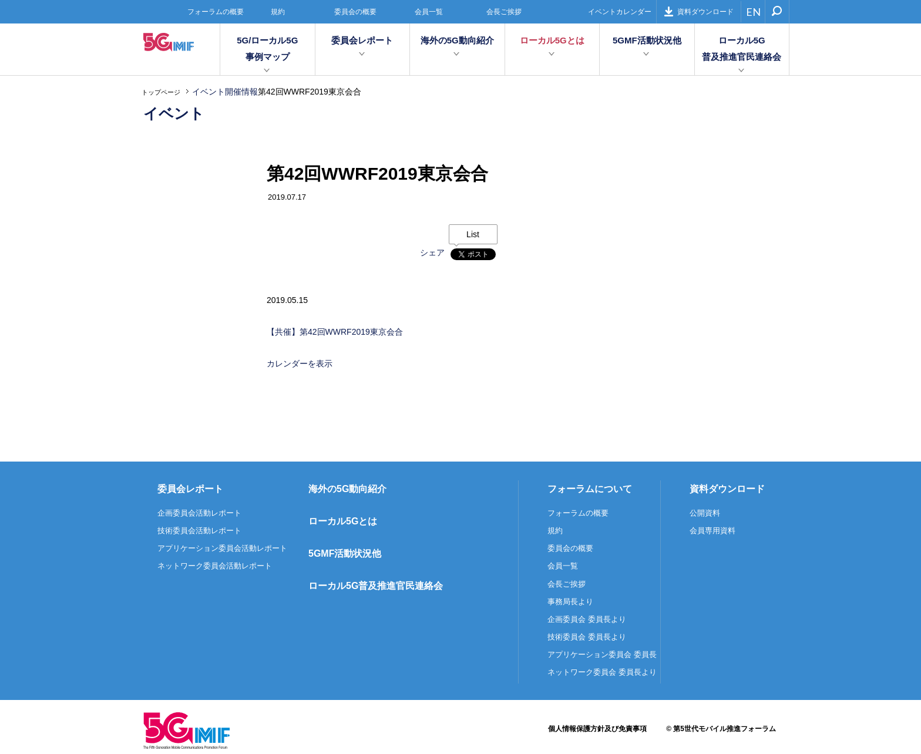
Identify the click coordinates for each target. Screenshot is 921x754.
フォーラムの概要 (215, 12)
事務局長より (570, 601)
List (472, 234)
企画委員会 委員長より (586, 619)
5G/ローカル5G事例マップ (267, 48)
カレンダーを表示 (299, 363)
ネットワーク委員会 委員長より (602, 672)
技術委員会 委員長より (586, 636)
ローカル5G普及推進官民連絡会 (741, 48)
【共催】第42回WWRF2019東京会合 (335, 331)
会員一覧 (429, 12)
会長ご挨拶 (504, 12)
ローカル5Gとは (552, 40)
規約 (278, 12)
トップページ (161, 92)
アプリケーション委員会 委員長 (602, 654)
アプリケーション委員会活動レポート (222, 548)
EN (753, 11)
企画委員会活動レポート (199, 513)
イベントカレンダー (619, 12)
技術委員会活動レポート (199, 530)
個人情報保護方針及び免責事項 (597, 729)
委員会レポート (362, 40)
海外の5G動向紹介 (457, 40)
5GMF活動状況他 (647, 40)
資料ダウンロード (699, 11)
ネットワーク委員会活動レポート (214, 565)
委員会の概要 (355, 12)
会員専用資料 (712, 530)
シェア (432, 252)
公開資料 (705, 513)
